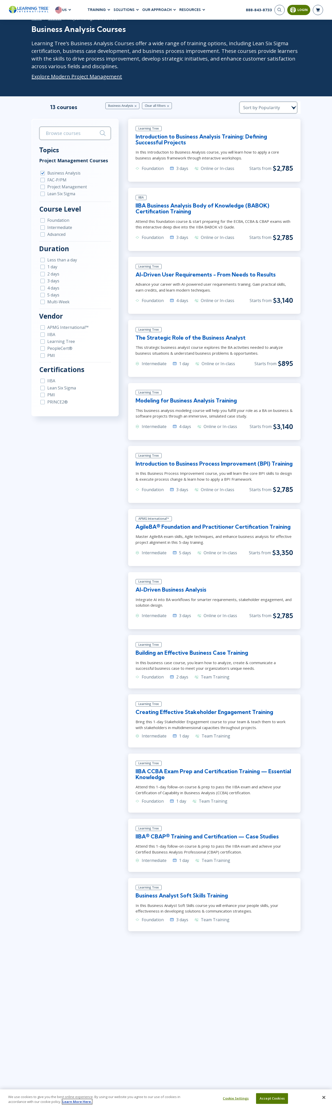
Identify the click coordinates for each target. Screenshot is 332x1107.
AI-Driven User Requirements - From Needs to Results (204, 277)
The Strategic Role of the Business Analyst (189, 340)
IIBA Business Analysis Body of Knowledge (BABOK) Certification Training (201, 210)
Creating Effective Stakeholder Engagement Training (203, 717)
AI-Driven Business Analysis (169, 594)
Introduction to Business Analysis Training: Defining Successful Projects (216, 140)
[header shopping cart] (318, 10)
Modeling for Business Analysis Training (185, 403)
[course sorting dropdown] (281, 108)
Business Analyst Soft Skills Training (180, 902)
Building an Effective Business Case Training (191, 657)
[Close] (323, 1097)
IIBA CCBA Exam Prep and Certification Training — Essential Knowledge (212, 779)
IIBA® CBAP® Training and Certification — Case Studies (206, 842)
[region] (166, 1098)
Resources (190, 10)
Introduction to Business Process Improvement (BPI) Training (213, 467)
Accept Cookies (272, 1098)
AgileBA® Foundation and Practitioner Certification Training (213, 530)
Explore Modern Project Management (65, 76)
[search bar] (67, 134)
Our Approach (157, 10)
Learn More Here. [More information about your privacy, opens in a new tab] (77, 1101)
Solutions (124, 10)
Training (96, 10)
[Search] (279, 10)
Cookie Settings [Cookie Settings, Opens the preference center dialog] (236, 1098)
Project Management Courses (62, 161)
